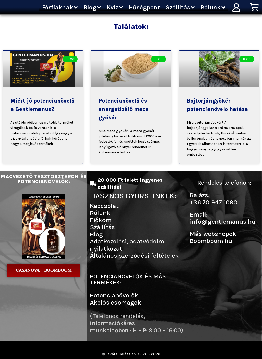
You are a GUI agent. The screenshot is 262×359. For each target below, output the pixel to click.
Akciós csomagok (115, 302)
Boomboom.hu (211, 241)
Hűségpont (144, 7)
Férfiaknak (60, 7)
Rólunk (213, 7)
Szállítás (180, 7)
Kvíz (115, 7)
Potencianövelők (114, 295)
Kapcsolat (104, 205)
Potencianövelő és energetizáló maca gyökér (124, 109)
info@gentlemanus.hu (222, 221)
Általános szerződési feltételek (134, 255)
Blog (92, 7)
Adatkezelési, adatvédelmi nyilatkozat (128, 245)
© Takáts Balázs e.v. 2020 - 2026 (131, 354)
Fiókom (101, 220)
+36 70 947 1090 (213, 202)
